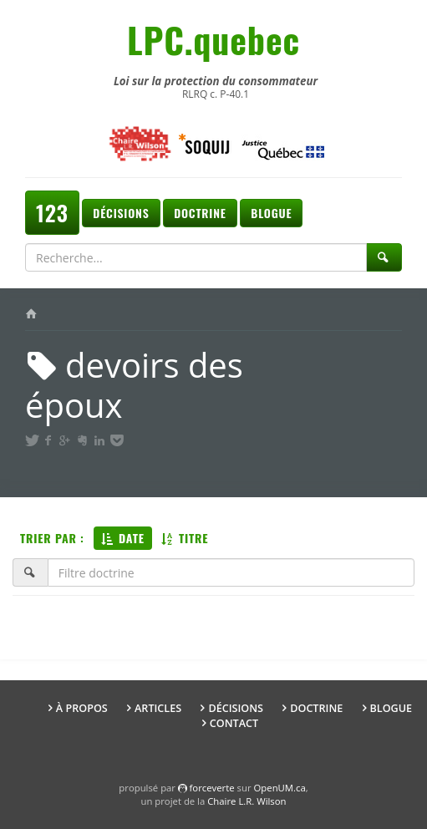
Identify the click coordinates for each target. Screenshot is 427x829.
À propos (82, 708)
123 (52, 212)
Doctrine (200, 212)
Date (123, 538)
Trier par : (52, 538)
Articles (158, 708)
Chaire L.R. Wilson (246, 801)
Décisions (121, 212)
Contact (234, 723)
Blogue (271, 212)
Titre (185, 538)
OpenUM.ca (280, 787)
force (212, 787)
